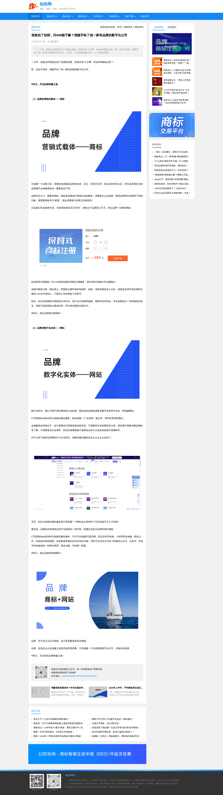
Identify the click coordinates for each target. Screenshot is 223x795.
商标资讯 (51, 16)
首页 (119, 27)
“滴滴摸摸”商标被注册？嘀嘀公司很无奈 (173, 174)
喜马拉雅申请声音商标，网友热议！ (171, 165)
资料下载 (129, 16)
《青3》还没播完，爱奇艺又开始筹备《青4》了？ (178, 152)
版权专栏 (82, 16)
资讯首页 (35, 16)
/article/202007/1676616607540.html (79, 676)
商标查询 (113, 16)
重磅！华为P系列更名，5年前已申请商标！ (53, 732)
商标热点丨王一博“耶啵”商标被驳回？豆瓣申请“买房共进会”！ (183, 156)
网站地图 (134, 787)
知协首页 (145, 16)
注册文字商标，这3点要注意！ (106, 723)
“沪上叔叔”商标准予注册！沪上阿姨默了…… (175, 161)
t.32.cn (79, 787)
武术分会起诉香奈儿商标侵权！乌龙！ (172, 193)
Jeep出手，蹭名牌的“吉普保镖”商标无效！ (174, 179)
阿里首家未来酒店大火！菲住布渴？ (171, 170)
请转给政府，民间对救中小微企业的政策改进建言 (177, 184)
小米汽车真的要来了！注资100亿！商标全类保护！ (178, 188)
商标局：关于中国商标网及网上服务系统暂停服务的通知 (59, 723)
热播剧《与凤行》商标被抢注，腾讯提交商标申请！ (116, 736)
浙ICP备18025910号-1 (119, 787)
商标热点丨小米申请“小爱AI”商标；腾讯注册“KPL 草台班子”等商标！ (59, 727)
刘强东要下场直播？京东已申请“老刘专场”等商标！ (116, 727)
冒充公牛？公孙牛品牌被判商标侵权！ (51, 719)
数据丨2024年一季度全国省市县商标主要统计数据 (57, 736)
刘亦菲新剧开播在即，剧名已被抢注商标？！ (113, 732)
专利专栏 (98, 16)
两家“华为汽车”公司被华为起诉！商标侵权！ (113, 719)
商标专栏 (66, 16)
